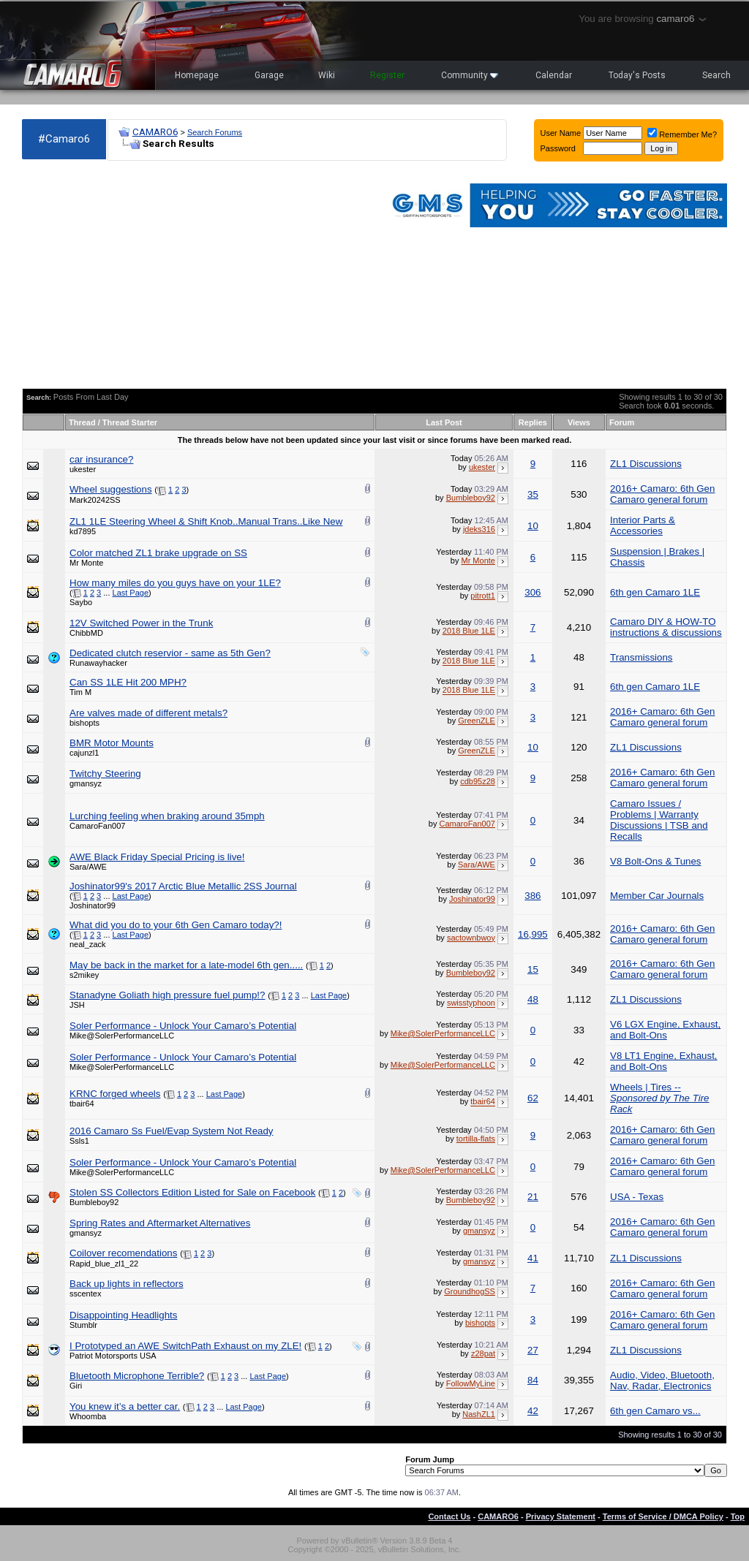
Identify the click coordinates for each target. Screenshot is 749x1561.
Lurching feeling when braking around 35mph (167, 815)
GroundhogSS (469, 1291)
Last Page (131, 592)
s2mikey (84, 975)
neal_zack (87, 944)
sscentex (85, 1293)
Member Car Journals (657, 895)
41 (532, 1258)
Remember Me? (682, 134)
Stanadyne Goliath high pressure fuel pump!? (167, 995)
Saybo (80, 602)
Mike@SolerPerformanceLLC (121, 1035)
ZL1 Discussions (646, 463)
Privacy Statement (560, 1516)
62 (532, 1098)
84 (532, 1380)
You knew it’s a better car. (124, 1406)
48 (532, 999)
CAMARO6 (155, 131)
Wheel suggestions (110, 489)
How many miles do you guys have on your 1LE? (175, 582)
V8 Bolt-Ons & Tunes (655, 861)
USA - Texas (636, 1196)
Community (469, 75)
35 (532, 494)
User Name (561, 133)
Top (738, 1516)
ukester (82, 469)
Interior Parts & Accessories (642, 525)
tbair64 (81, 1103)
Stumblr (83, 1325)
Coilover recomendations (123, 1252)
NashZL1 (478, 1414)
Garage (269, 75)
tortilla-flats (475, 1138)
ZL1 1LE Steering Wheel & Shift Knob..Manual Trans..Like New (205, 521)
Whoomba (87, 1416)
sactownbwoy (471, 937)
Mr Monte (86, 562)
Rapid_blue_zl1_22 (103, 1263)
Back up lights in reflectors (126, 1283)
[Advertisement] (196, 274)
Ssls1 (79, 1140)
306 (532, 592)
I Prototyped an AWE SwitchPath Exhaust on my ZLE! (185, 1345)
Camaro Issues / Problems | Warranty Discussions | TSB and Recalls (659, 820)
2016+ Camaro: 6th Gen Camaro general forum (662, 494)
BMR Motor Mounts (111, 742)
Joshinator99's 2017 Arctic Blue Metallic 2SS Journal (183, 886)
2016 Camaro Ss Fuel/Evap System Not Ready (171, 1130)
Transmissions (641, 657)
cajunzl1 (84, 752)
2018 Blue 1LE (469, 630)
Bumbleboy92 (470, 497)
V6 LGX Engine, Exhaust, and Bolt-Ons (665, 1030)
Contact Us (449, 1516)
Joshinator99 (92, 905)
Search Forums (214, 132)
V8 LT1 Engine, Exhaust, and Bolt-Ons (663, 1061)
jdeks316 (479, 529)
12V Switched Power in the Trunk (141, 623)
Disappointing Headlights (123, 1315)
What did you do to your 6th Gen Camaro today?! (175, 924)
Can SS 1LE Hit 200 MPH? (128, 682)
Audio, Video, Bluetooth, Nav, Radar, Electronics (662, 1380)
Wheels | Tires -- (659, 1098)
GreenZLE (476, 720)
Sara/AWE (88, 866)
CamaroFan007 (97, 825)
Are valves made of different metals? (148, 712)
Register (387, 75)
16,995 (533, 934)
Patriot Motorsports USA (113, 1355)
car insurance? (101, 459)
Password (558, 148)
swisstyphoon (471, 1003)
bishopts (84, 722)
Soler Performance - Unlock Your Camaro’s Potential (182, 1025)
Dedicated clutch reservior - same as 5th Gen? (170, 652)
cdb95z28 (477, 781)
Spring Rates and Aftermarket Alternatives (159, 1223)
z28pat (483, 1353)
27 (532, 1350)
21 (532, 1196)
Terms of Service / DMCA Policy (663, 1516)
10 (532, 525)
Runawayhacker (98, 662)
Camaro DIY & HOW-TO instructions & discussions (666, 627)
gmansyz (85, 783)
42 (532, 1410)
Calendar (553, 75)
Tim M (80, 692)
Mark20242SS (95, 499)
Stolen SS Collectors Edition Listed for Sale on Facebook (192, 1192)
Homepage (197, 75)
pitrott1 (482, 595)
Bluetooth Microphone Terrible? (136, 1375)
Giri (75, 1385)
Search (716, 75)
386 (532, 895)
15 (532, 969)
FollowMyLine (470, 1384)
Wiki (326, 75)
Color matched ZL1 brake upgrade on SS (158, 552)
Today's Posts (637, 75)
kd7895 (82, 531)
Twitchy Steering (105, 773)
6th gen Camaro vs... (655, 1410)
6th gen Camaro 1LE (655, 592)
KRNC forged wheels (114, 1093)
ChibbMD (86, 632)
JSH (77, 1004)
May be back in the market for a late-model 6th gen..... (186, 965)
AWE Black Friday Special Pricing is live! (156, 856)
